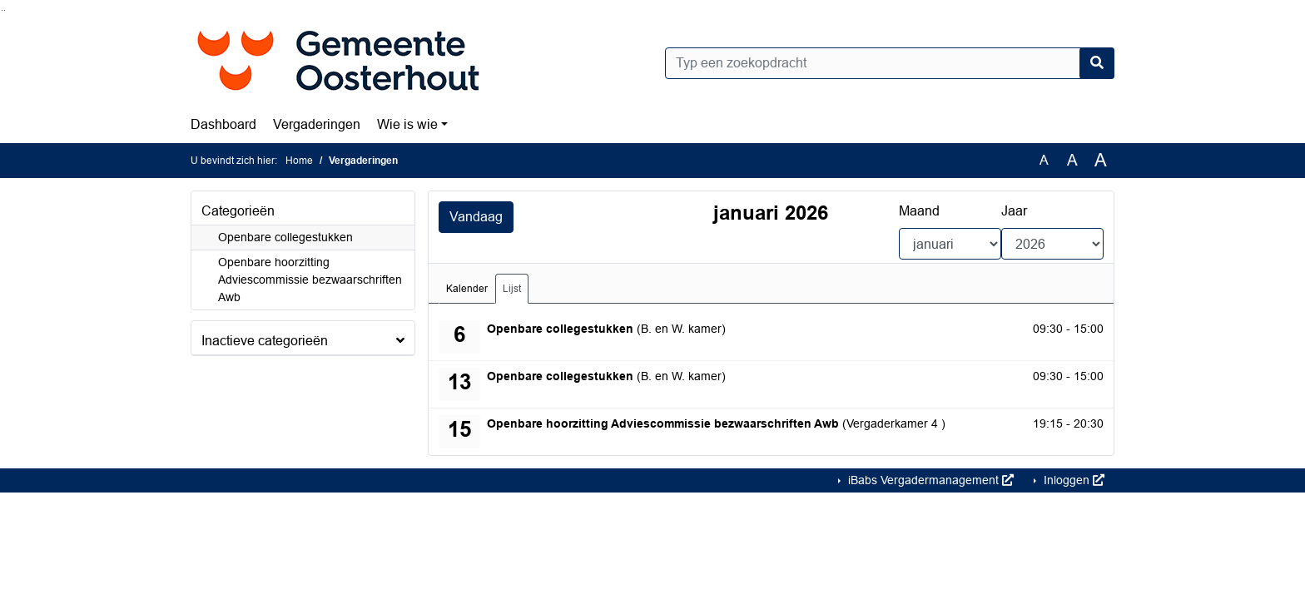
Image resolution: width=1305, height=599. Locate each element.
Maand (919, 211)
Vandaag (476, 217)
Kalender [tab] (467, 289)
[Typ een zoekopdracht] (889, 63)
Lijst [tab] (512, 289)
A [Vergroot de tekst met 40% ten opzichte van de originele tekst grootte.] (1100, 161)
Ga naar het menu (4, 10)
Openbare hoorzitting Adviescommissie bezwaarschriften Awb (310, 279)
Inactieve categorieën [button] (264, 341)
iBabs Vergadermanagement (929, 480)
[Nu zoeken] (1096, 63)
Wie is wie (407, 124)
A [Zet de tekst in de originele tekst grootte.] (1044, 160)
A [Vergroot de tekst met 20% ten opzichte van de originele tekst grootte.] (1072, 160)
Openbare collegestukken (285, 237)
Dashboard (223, 124)
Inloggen (1072, 480)
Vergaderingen (316, 124)
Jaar (1014, 211)
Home (299, 160)
